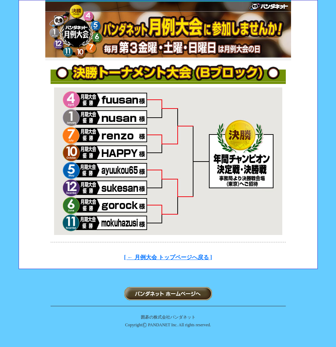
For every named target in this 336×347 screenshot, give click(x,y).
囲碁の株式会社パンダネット (168, 317)
